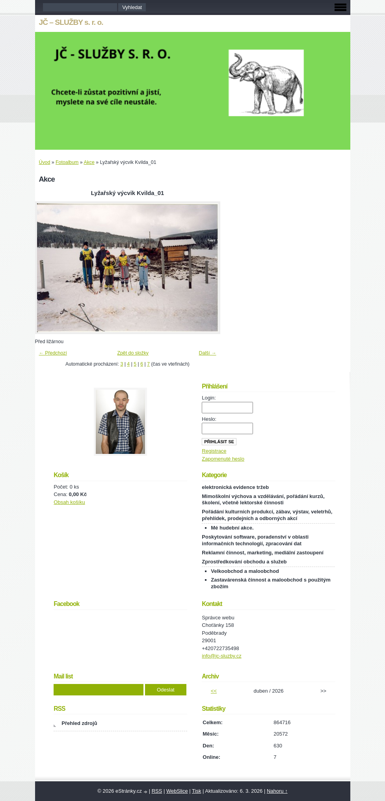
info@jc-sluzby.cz (221, 656)
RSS (157, 791)
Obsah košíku (69, 502)
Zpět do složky (133, 353)
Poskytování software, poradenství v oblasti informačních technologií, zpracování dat (255, 540)
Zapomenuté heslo (223, 459)
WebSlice (177, 791)
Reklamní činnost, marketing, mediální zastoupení (262, 553)
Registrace (214, 451)
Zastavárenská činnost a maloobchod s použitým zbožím (270, 583)
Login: (209, 398)
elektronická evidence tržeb (235, 487)
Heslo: (209, 419)
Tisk (196, 791)
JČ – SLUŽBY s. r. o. (71, 22)
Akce (89, 162)
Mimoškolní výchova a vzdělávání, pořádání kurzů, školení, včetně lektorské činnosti (263, 499)
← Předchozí (53, 353)
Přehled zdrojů (79, 723)
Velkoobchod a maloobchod (245, 571)
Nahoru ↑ (277, 791)
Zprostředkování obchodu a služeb (244, 562)
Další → (207, 353)
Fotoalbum (67, 162)
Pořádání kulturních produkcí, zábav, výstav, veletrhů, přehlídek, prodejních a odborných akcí (267, 515)
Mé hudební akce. (232, 528)
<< (214, 691)
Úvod (44, 162)
